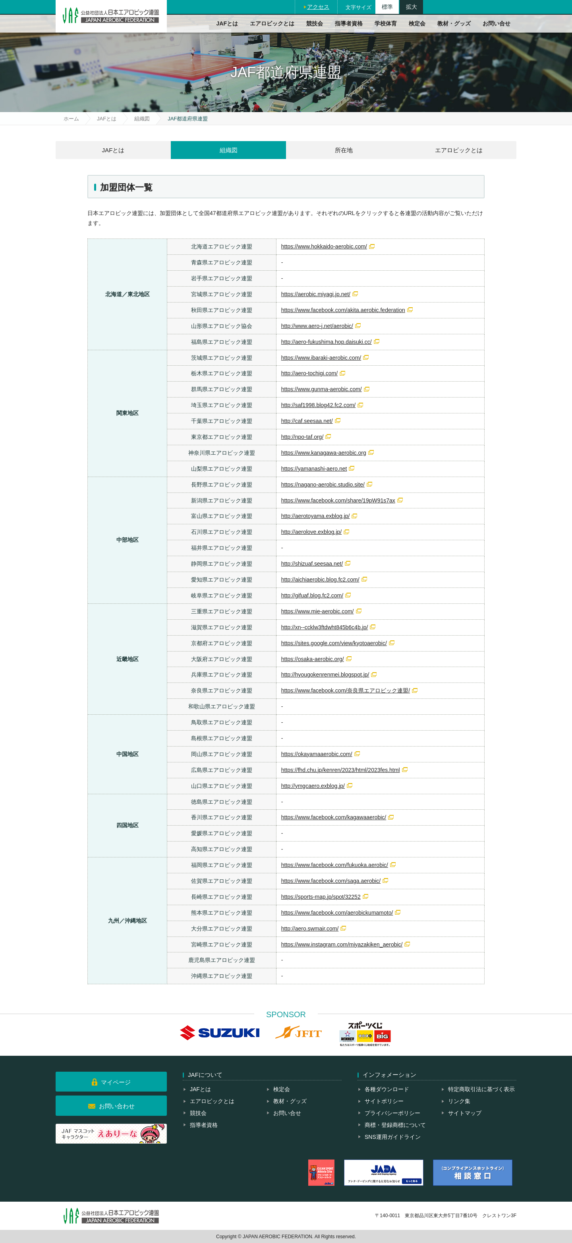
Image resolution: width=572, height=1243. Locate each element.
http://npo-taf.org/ (302, 437)
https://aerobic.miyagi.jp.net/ (315, 294)
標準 (387, 7)
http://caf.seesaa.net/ (307, 421)
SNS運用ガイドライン (393, 1137)
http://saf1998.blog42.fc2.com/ (318, 405)
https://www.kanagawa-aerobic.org (323, 453)
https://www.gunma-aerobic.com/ (321, 389)
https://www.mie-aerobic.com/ (317, 611)
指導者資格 (349, 23)
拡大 (411, 7)
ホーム (71, 119)
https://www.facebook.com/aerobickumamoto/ (337, 912)
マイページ (116, 1082)
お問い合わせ (117, 1106)
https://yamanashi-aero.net (314, 468)
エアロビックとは (272, 23)
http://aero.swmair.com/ (310, 928)
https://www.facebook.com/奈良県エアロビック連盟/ (345, 690)
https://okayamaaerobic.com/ (316, 754)
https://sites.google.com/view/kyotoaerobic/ (334, 643)
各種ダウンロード (387, 1089)
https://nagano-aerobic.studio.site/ (323, 484)
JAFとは (227, 23)
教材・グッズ (454, 23)
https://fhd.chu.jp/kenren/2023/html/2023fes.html (340, 770)
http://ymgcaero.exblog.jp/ (313, 786)
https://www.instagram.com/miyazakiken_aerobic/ (342, 944)
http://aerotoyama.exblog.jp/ (315, 516)
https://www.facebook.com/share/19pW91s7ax (338, 500)
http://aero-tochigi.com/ (309, 373)
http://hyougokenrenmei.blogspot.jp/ (325, 674)
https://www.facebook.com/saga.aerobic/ (331, 881)
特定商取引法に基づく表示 (481, 1089)
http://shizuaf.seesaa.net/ (312, 563)
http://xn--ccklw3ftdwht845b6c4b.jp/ (324, 627)
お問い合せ (496, 23)
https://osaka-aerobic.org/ (312, 659)
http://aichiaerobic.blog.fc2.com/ (320, 579)
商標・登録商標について (395, 1125)
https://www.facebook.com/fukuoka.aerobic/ (334, 865)
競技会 (314, 23)
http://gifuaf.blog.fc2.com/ (312, 595)
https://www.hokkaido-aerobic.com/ (324, 246)
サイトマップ (464, 1113)
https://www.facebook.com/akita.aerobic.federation (343, 310)
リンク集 (459, 1101)
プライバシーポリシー (392, 1113)
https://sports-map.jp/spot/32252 (321, 897)
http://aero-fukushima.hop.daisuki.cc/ (326, 342)
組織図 (142, 119)
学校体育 (386, 23)
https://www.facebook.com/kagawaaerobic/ (333, 817)
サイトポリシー (384, 1101)
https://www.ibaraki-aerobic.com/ (321, 358)
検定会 (417, 23)
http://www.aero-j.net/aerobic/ (317, 326)
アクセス (318, 7)
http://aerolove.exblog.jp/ (311, 532)
